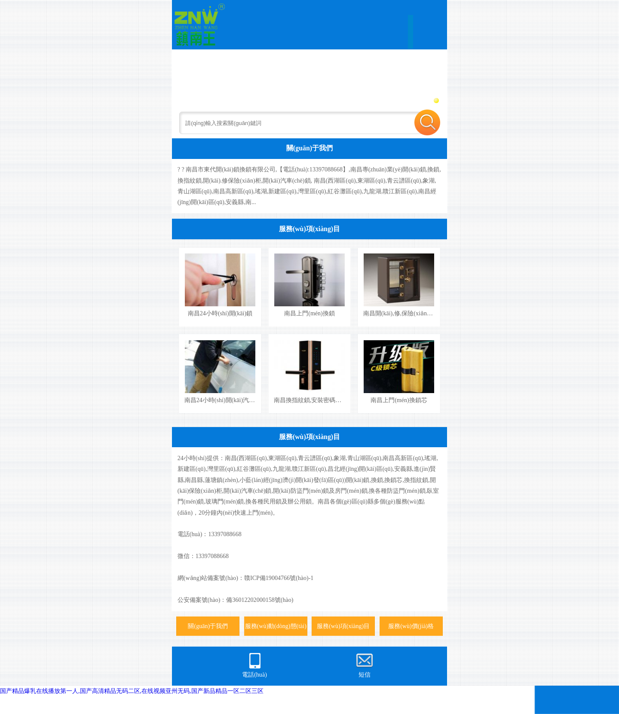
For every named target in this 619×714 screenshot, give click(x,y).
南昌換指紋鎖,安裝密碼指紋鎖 (314, 400)
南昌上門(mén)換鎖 (309, 313)
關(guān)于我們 (309, 148)
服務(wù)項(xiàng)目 (309, 228)
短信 (364, 665)
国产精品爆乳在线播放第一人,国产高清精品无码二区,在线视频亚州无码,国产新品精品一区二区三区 (132, 690)
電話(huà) (254, 665)
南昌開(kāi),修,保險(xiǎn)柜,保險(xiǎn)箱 (416, 313)
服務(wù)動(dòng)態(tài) (275, 625)
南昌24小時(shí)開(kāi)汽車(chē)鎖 (228, 400)
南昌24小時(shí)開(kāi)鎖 (220, 313)
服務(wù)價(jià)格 (411, 625)
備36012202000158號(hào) (259, 599)
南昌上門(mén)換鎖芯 (399, 400)
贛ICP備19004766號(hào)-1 (278, 577)
